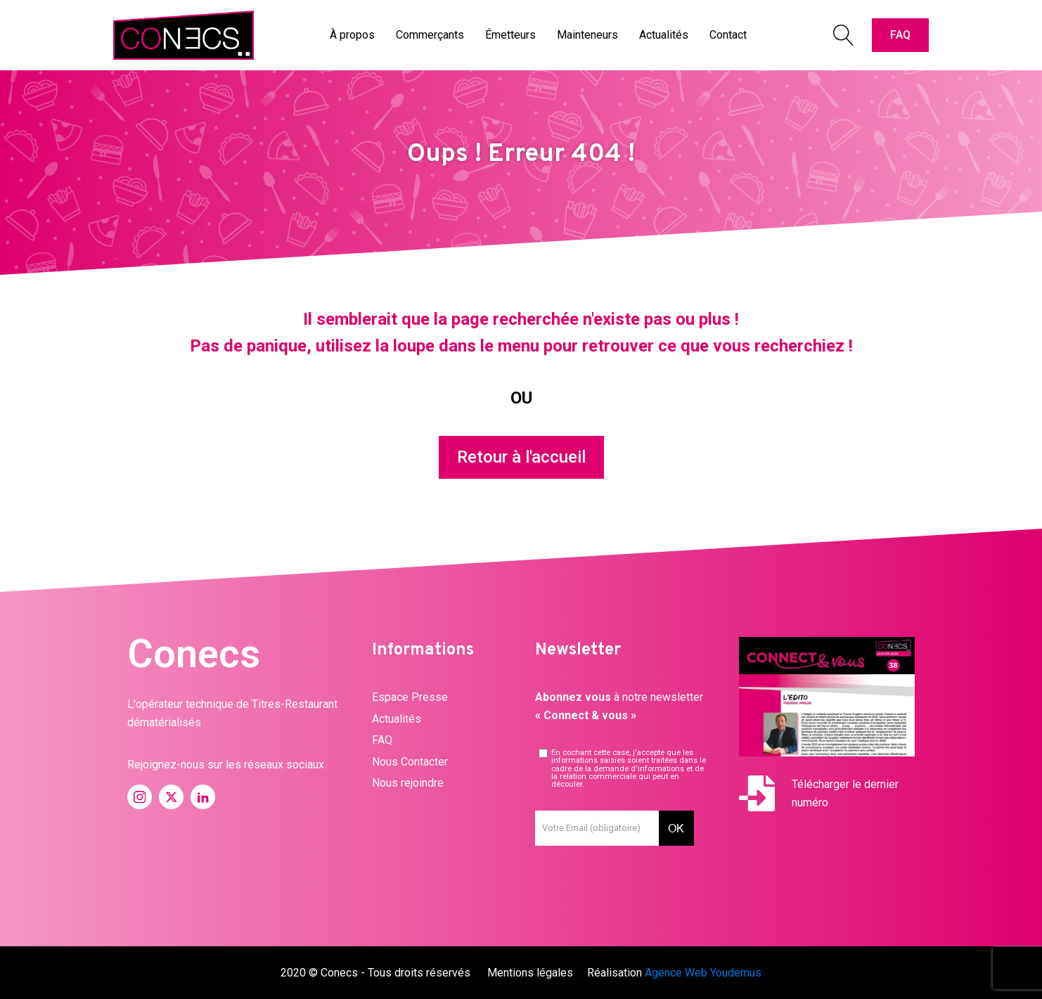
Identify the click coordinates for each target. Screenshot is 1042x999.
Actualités (396, 719)
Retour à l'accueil (521, 457)
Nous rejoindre (408, 782)
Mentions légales (530, 972)
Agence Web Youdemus (703, 972)
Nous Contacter (410, 761)
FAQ (900, 34)
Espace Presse (410, 697)
